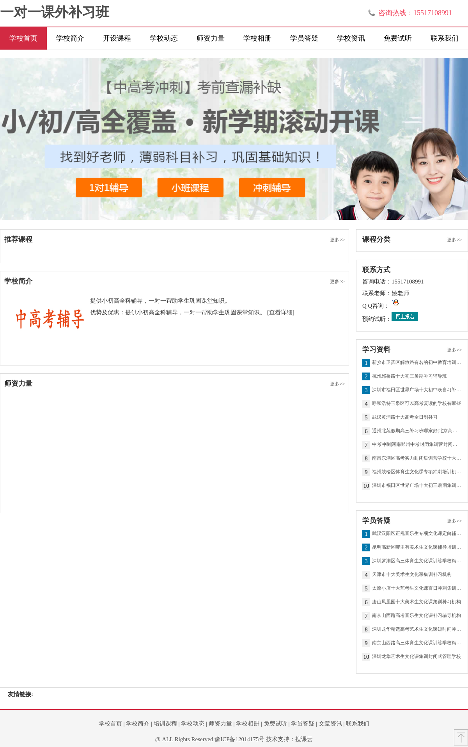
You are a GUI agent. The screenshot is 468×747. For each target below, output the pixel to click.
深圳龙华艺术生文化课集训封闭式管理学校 (416, 657)
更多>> (337, 239)
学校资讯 (351, 38)
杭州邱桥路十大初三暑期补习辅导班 (409, 376)
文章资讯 (330, 723)
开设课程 (117, 38)
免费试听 (398, 38)
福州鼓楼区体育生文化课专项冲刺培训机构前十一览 (417, 472)
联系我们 (445, 38)
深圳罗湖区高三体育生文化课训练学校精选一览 (417, 561)
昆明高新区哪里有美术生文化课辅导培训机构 (417, 547)
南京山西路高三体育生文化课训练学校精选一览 (417, 643)
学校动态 (164, 38)
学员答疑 (304, 38)
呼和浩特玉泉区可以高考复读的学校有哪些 (416, 404)
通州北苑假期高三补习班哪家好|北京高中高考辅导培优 (417, 431)
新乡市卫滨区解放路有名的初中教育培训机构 (417, 363)
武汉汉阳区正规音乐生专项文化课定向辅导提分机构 (417, 534)
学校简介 (70, 38)
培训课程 (165, 723)
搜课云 (304, 739)
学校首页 (23, 38)
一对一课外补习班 (54, 12)
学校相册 (257, 38)
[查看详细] (280, 312)
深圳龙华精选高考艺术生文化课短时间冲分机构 (417, 629)
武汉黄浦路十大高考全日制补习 (405, 417)
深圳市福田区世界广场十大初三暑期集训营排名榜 (417, 486)
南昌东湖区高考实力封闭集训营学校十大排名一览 (417, 458)
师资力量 (211, 38)
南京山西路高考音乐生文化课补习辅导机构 (416, 616)
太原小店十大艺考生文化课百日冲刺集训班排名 (417, 588)
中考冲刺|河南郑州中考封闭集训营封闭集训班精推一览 (417, 445)
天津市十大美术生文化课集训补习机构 (412, 575)
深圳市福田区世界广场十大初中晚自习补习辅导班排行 (417, 390)
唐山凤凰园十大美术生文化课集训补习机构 (416, 602)
